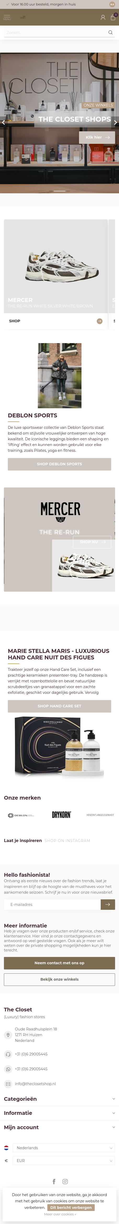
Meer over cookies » (60, 1214)
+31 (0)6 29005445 (31, 1054)
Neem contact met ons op (59, 963)
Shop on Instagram (68, 840)
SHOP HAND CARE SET (59, 706)
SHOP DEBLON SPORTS (59, 464)
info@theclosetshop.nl (35, 1083)
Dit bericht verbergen (71, 1207)
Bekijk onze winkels (60, 979)
